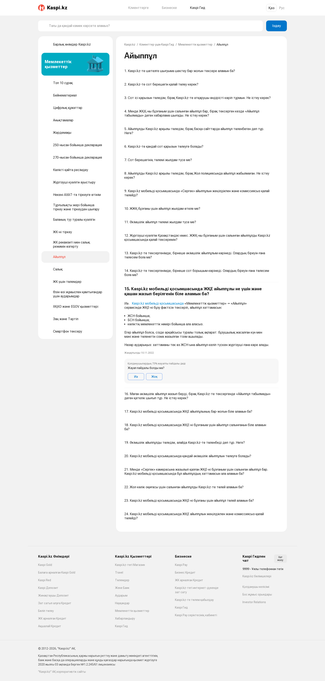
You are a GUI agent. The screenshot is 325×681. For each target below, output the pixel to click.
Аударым (121, 595)
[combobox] (154, 26)
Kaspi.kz (129, 44)
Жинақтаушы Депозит (53, 595)
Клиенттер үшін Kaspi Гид (156, 44)
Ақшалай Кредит (49, 626)
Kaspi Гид (121, 626)
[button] (201, 335)
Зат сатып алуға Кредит (54, 603)
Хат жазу (280, 559)
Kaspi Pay (181, 564)
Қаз (271, 8)
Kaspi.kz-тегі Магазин (130, 564)
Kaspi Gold (45, 564)
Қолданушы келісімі (256, 586)
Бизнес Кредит (185, 572)
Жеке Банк (122, 587)
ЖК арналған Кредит (52, 618)
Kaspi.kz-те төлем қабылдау (194, 599)
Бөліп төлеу (46, 610)
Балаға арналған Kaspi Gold (56, 572)
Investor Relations (254, 602)
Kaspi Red (44, 580)
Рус (282, 8)
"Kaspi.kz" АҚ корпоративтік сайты (62, 671)
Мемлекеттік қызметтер (195, 44)
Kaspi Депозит (48, 587)
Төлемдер (122, 580)
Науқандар (122, 603)
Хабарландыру (125, 618)
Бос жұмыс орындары (257, 594)
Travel (119, 572)
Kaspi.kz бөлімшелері (257, 576)
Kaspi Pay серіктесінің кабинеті (196, 615)
